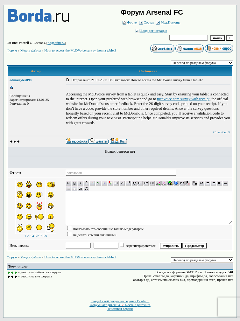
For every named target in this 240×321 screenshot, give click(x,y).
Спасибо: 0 (221, 132)
